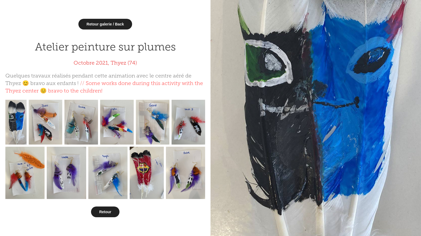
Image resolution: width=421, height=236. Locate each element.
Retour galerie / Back (105, 24)
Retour (105, 212)
